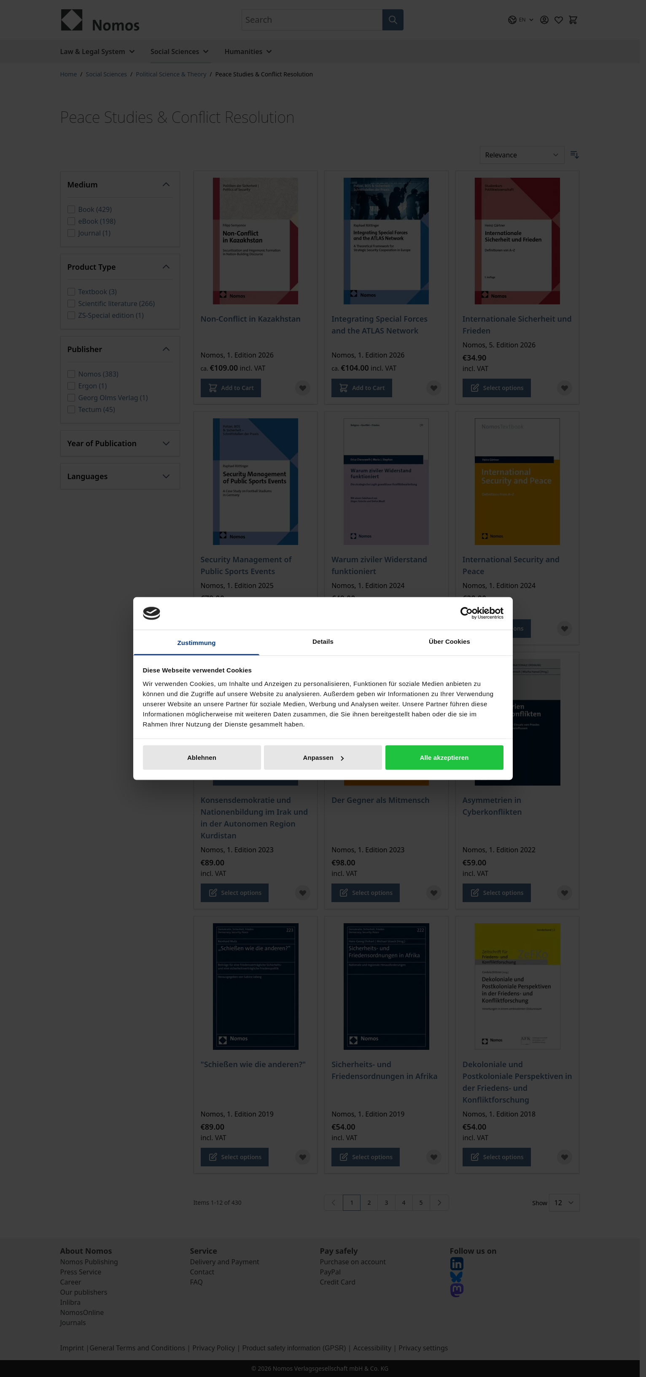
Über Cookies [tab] (449, 641)
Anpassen (323, 757)
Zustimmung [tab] (197, 642)
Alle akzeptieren (444, 757)
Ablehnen (201, 757)
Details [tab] (323, 641)
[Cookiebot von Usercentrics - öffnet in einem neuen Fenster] (466, 613)
